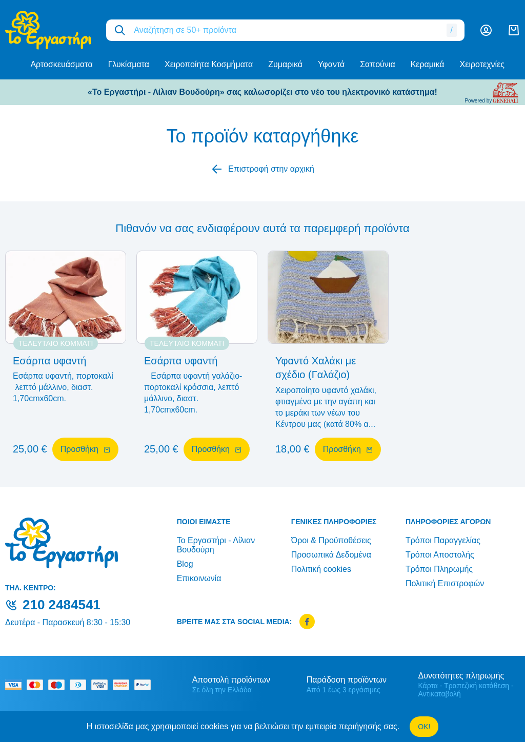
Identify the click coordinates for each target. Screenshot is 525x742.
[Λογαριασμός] (486, 30)
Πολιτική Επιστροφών (445, 583)
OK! (424, 727)
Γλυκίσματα (128, 64)
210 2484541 (61, 604)
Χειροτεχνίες (482, 64)
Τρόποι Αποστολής (440, 554)
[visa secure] (102, 684)
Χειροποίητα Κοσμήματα (209, 64)
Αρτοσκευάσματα (61, 64)
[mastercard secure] (123, 684)
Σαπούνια (377, 64)
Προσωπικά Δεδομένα (331, 554)
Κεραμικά (428, 64)
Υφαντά (331, 64)
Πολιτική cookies (321, 569)
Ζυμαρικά (285, 64)
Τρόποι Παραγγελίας (443, 540)
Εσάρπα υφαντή (49, 360)
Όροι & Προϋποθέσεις (331, 540)
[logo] (48, 30)
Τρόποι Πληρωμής (439, 569)
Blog (185, 564)
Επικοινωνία (199, 578)
